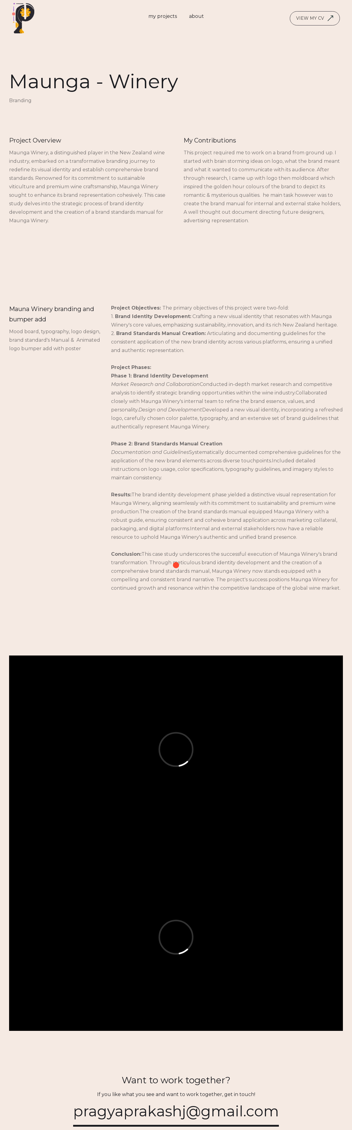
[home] (23, 18)
